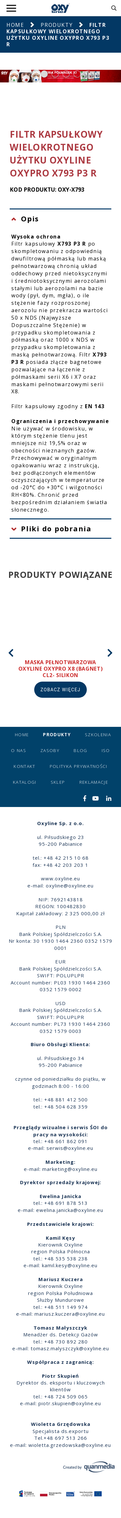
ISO (106, 750)
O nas (18, 750)
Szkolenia (98, 735)
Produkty (57, 24)
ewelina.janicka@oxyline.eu (69, 1210)
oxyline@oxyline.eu (70, 885)
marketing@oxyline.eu (69, 1169)
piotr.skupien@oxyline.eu (69, 1403)
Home (15, 24)
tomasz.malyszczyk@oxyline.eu (70, 1348)
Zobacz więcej (61, 689)
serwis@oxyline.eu (69, 1148)
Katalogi (24, 782)
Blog (80, 750)
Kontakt (24, 766)
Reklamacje (93, 782)
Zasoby (49, 750)
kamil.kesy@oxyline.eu (69, 1265)
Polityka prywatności (78, 766)
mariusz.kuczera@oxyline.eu (70, 1314)
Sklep (58, 782)
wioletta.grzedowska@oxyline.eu (69, 1445)
